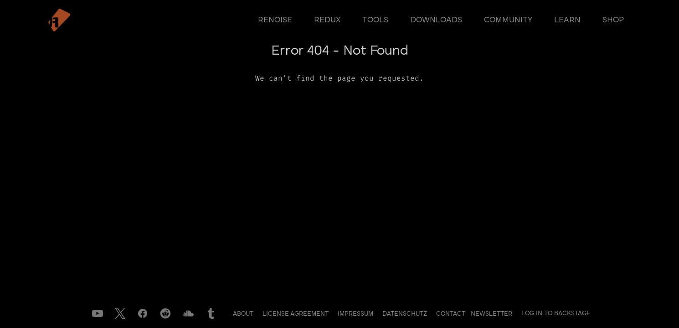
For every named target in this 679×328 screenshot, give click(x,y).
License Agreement (296, 314)
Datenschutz (405, 314)
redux (327, 20)
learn (567, 20)
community (508, 20)
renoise (275, 20)
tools (375, 20)
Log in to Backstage (556, 313)
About (244, 314)
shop (613, 20)
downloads (436, 20)
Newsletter (491, 314)
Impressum (356, 314)
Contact (451, 314)
